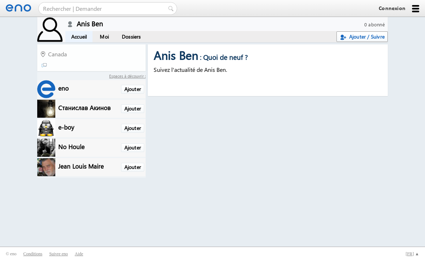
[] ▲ (412, 253)
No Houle (71, 146)
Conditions (32, 253)
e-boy (66, 127)
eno (63, 88)
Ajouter (132, 89)
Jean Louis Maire (81, 166)
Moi (104, 36)
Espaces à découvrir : (127, 76)
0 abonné (374, 24)
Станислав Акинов (84, 107)
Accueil (79, 36)
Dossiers (131, 36)
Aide (79, 253)
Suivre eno (58, 253)
